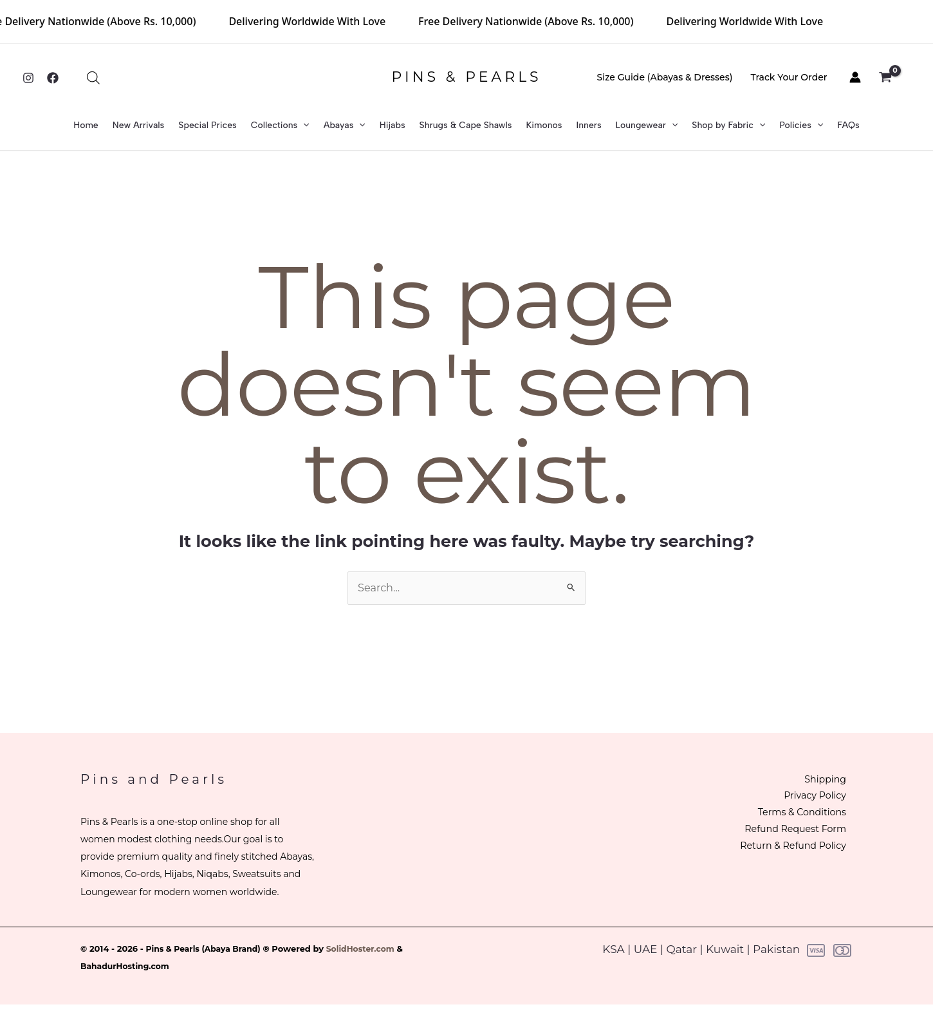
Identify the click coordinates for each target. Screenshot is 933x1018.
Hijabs (392, 125)
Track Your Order (788, 77)
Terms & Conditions (790, 816)
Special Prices (207, 125)
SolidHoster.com (368, 949)
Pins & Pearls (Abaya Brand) (206, 949)
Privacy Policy (804, 798)
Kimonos (544, 125)
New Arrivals (139, 125)
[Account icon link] (855, 77)
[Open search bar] (93, 77)
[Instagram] (28, 78)
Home (85, 125)
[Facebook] (53, 78)
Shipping (815, 781)
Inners (589, 125)
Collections (280, 125)
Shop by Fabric (728, 125)
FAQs (848, 125)
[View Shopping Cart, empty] (892, 78)
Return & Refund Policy (781, 851)
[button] (303, 125)
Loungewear (647, 125)
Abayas (344, 125)
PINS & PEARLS (466, 77)
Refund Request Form (783, 834)
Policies (801, 125)
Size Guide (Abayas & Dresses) (665, 77)
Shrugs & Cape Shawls (466, 125)
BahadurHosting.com (127, 966)
